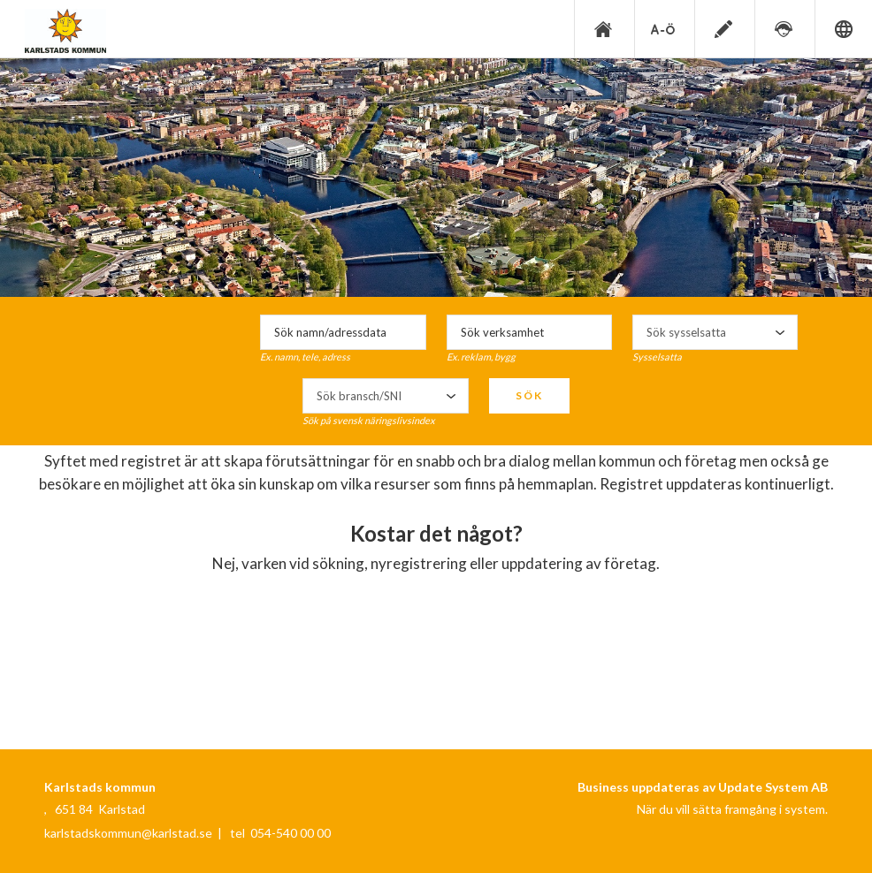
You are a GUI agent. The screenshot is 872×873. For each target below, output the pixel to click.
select (780, 332)
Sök (529, 395)
